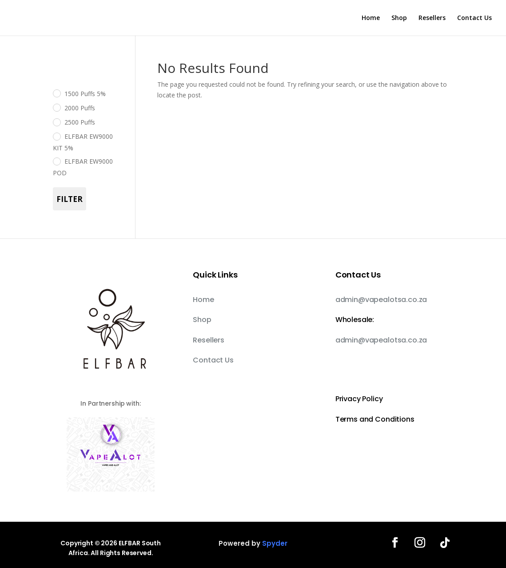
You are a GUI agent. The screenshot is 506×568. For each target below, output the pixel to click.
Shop (399, 18)
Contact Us (474, 18)
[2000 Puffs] (56, 107)
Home (371, 18)
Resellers (432, 18)
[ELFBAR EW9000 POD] (56, 161)
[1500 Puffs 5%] (56, 93)
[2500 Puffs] (56, 121)
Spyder (274, 543)
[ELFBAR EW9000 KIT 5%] (56, 136)
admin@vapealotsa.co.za (381, 299)
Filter (69, 199)
